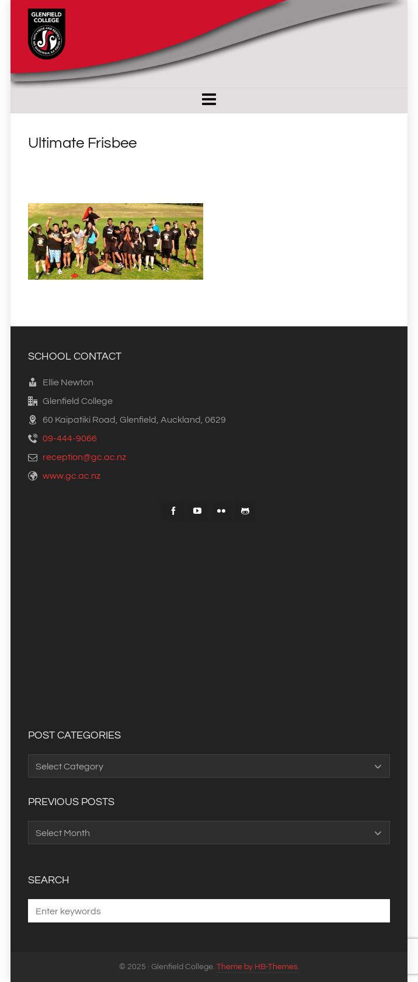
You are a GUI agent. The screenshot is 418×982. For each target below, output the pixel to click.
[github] (245, 510)
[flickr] (221, 510)
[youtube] (197, 510)
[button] (375, 910)
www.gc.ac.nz (71, 475)
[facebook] (173, 510)
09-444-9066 (70, 438)
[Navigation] (209, 100)
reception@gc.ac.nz (84, 457)
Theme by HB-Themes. (258, 967)
